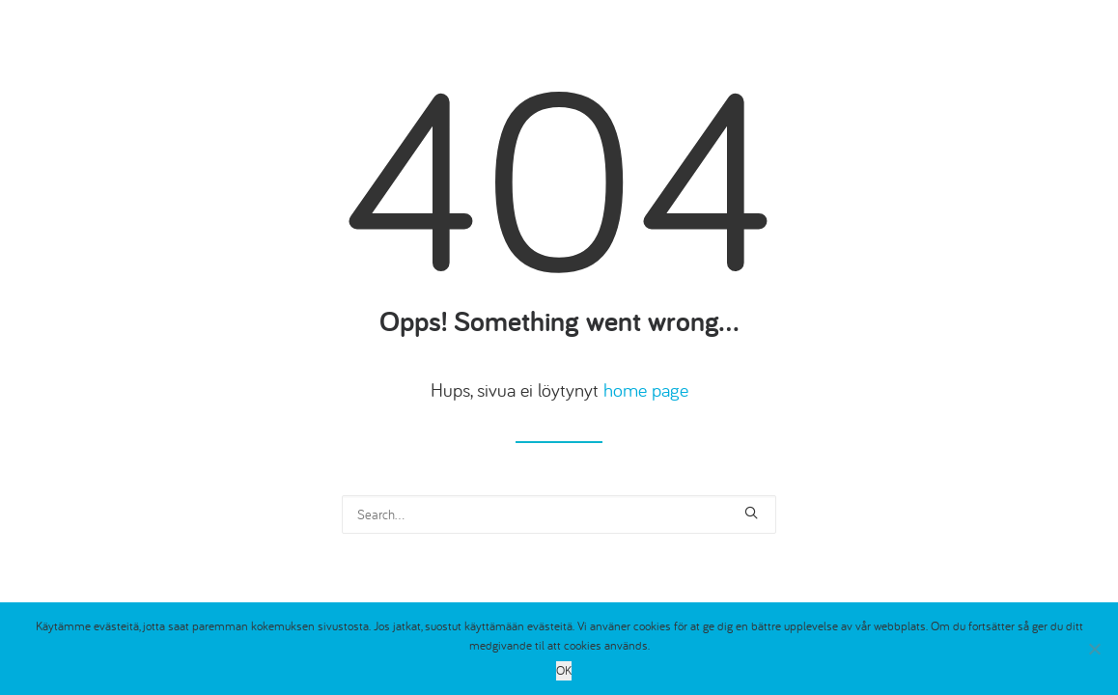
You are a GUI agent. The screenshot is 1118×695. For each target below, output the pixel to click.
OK (564, 670)
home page (645, 389)
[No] (1094, 648)
